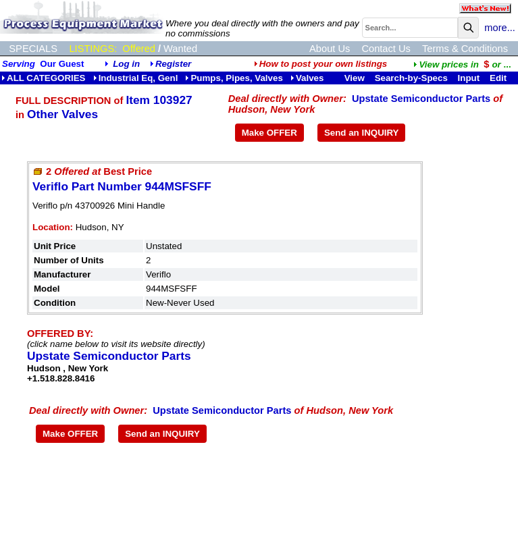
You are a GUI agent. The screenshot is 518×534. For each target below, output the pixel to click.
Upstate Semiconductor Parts (421, 98)
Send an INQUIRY (361, 133)
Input (469, 78)
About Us (329, 48)
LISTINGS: (93, 48)
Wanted (180, 48)
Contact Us (386, 48)
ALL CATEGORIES (43, 78)
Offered (138, 48)
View (354, 78)
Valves (307, 78)
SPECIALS (33, 48)
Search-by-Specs (411, 78)
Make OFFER (269, 133)
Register (173, 64)
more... (499, 27)
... (462, 64)
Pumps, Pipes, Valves (233, 78)
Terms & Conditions (465, 48)
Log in (126, 64)
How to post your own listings (321, 64)
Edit (499, 78)
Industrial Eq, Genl (135, 78)
